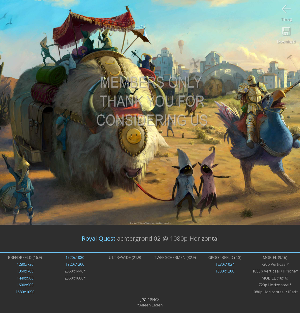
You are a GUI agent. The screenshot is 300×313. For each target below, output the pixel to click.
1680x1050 (24, 292)
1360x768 (25, 271)
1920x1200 (74, 264)
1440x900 (25, 278)
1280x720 (25, 264)
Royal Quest (99, 238)
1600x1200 (224, 271)
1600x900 (25, 284)
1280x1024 (224, 264)
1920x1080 (74, 257)
